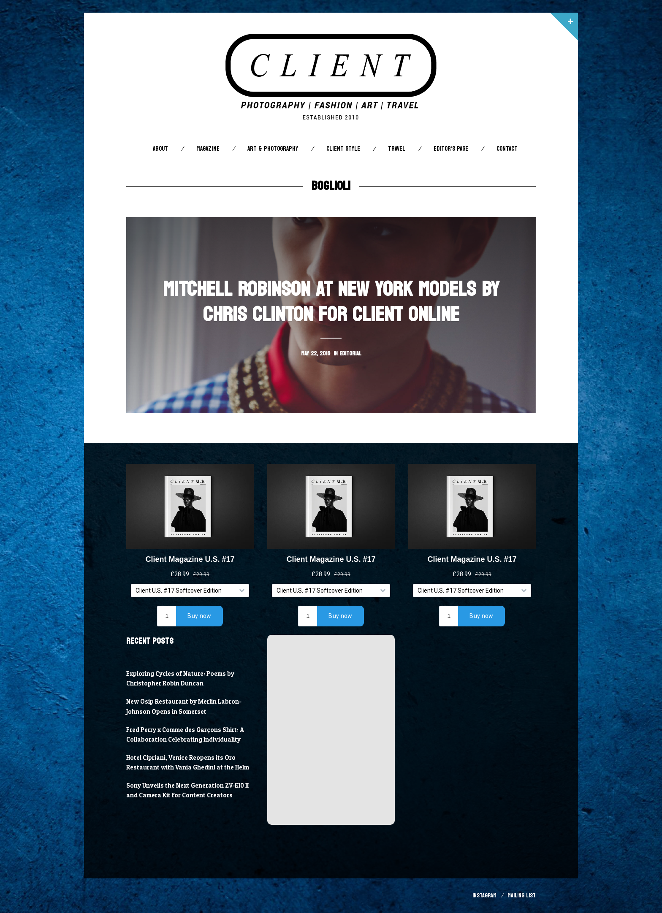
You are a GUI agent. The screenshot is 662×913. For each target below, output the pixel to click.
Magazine (208, 148)
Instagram (484, 895)
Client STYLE (343, 148)
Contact (507, 148)
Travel (396, 148)
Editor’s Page (451, 148)
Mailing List (521, 895)
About (160, 148)
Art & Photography (272, 148)
